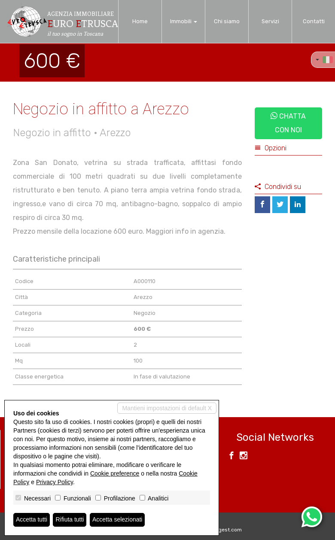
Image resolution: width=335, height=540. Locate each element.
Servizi (270, 21)
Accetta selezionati (117, 519)
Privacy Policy (54, 482)
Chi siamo (227, 21)
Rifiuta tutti (70, 519)
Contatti (314, 21)
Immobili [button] (183, 21)
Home (140, 21)
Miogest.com (226, 530)
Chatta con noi (288, 123)
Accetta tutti (31, 519)
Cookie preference (114, 473)
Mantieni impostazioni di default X (167, 408)
